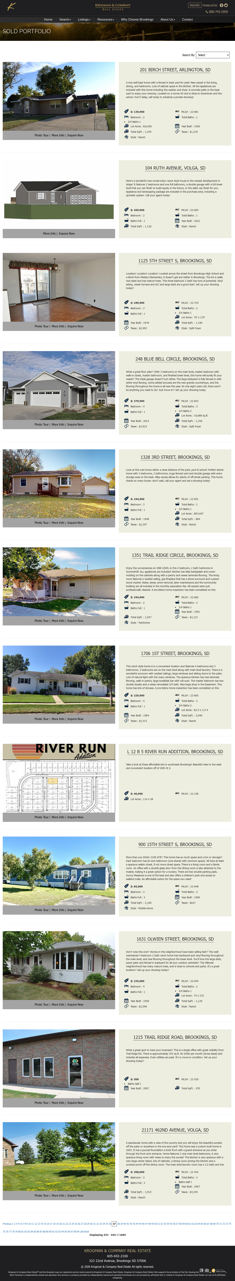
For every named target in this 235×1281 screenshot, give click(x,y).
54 (168, 1223)
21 (63, 1223)
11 (32, 1223)
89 (47, 1231)
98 (75, 1231)
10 (29, 1223)
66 (205, 1223)
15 (45, 1223)
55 (171, 1223)
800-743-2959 (217, 12)
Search (65, 19)
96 (69, 1231)
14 (42, 1223)
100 (82, 1231)
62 (192, 1223)
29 (88, 1223)
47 (146, 1223)
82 (25, 1231)
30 (91, 1223)
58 (180, 1223)
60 (186, 1223)
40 (124, 1223)
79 (16, 1231)
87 (41, 1231)
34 (103, 1223)
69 (214, 1223)
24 (73, 1223)
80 (19, 1231)
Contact (187, 19)
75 (4, 1231)
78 (13, 1231)
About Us (168, 19)
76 (7, 1231)
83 (28, 1231)
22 (66, 1223)
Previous (7, 1223)
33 (100, 1223)
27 (82, 1223)
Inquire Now (75, 135)
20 (60, 1223)
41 (128, 1223)
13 (39, 1223)
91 (53, 1231)
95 (65, 1231)
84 (32, 1231)
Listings (84, 19)
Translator (209, 5)
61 (189, 1223)
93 (59, 1231)
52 (162, 1223)
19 (57, 1223)
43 (134, 1223)
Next (86, 1231)
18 (54, 1223)
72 (223, 1223)
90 (50, 1231)
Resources (106, 19)
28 (85, 1223)
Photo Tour (42, 135)
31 (94, 1223)
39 (121, 1223)
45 (140, 1223)
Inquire (195, 5)
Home (48, 19)
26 (79, 1223)
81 (22, 1231)
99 (78, 1231)
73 (226, 1223)
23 (69, 1223)
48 (149, 1223)
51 (158, 1223)
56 (174, 1223)
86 (38, 1231)
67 (208, 1223)
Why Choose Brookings (137, 19)
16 (48, 1223)
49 (152, 1223)
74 (229, 1223)
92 (56, 1231)
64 (199, 1223)
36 (110, 1223)
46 (143, 1223)
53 (165, 1223)
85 (35, 1231)
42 (131, 1223)
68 (211, 1223)
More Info (58, 135)
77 (10, 1231)
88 (44, 1231)
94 (62, 1231)
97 (72, 1231)
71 (220, 1223)
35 (107, 1223)
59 (183, 1223)
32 (97, 1223)
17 (51, 1223)
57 (177, 1223)
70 (217, 1223)
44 (137, 1223)
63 (196, 1223)
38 (118, 1223)
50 (155, 1223)
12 (36, 1223)
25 (76, 1223)
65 (202, 1223)
